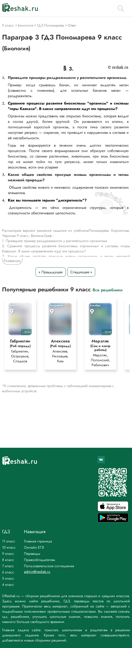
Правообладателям (39, 559)
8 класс (8, 559)
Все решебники (107, 289)
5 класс (8, 578)
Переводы (32, 553)
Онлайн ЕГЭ (34, 547)
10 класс (9, 547)
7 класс (8, 566)
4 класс (8, 584)
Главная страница (38, 541)
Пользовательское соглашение (49, 566)
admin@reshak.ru (37, 571)
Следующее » (81, 272)
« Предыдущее (51, 272)
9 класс (8, 553)
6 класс (8, 572)
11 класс (8, 541)
